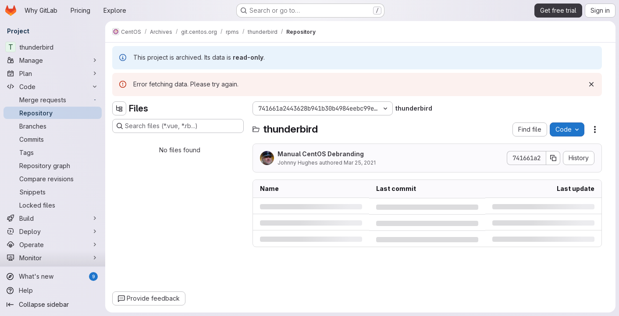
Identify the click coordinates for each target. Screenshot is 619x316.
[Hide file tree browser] (119, 108)
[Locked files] (53, 205)
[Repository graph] (53, 165)
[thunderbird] (53, 47)
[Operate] (53, 244)
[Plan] (53, 73)
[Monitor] (53, 257)
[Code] (53, 86)
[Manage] (53, 60)
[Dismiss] (591, 84)
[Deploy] (53, 231)
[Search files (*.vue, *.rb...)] (178, 126)
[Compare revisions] (53, 178)
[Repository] (53, 113)
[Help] (53, 290)
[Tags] (53, 152)
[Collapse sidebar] (53, 304)
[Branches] (53, 126)
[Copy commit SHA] (553, 158)
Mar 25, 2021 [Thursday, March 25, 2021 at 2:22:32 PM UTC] (360, 162)
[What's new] (53, 276)
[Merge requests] (53, 99)
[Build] (53, 218)
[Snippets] (53, 192)
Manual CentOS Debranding (320, 154)
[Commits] (53, 139)
